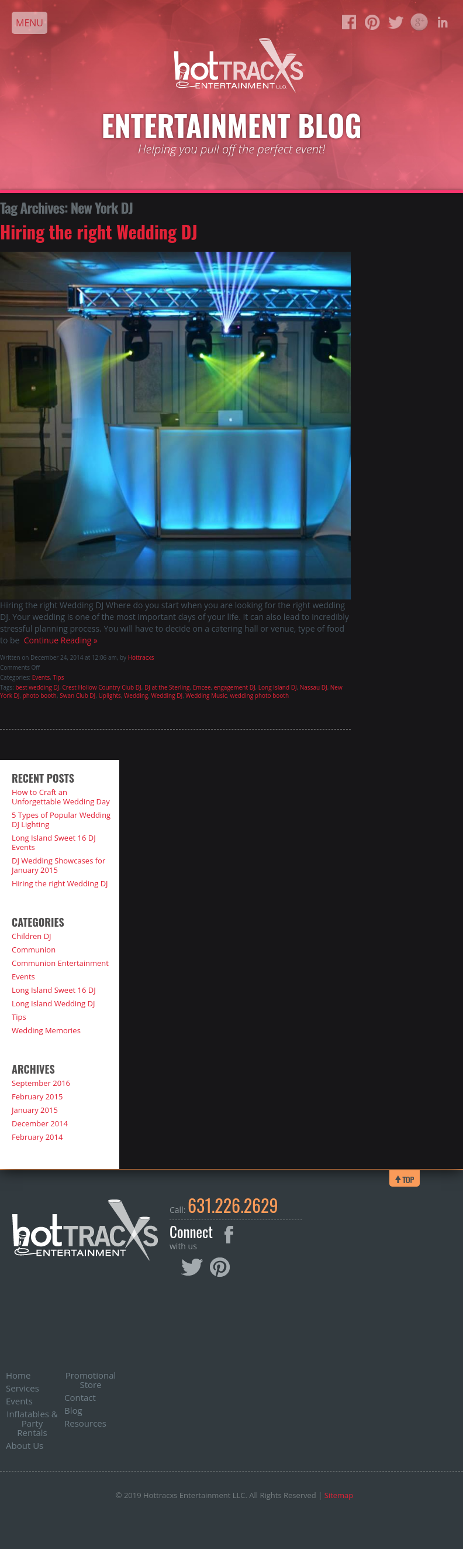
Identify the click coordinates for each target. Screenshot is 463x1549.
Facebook (228, 1234)
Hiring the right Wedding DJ (99, 231)
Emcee (202, 687)
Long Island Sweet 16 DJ (54, 990)
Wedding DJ (166, 695)
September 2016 (41, 1083)
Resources (85, 1423)
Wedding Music (206, 695)
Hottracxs (141, 657)
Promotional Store (90, 1379)
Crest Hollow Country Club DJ (102, 687)
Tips (58, 677)
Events (41, 677)
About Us (24, 1445)
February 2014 (37, 1137)
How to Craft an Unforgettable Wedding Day (61, 797)
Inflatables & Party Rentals (32, 1423)
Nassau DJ (313, 687)
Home (18, 1375)
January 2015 (35, 1110)
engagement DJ (234, 687)
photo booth (40, 695)
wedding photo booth (259, 695)
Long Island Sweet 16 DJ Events (54, 842)
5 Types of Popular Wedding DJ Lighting (61, 820)
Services (22, 1388)
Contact (80, 1397)
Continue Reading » (58, 640)
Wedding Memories (46, 1030)
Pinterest (220, 1267)
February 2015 (37, 1096)
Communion (34, 949)
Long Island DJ (277, 687)
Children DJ (31, 936)
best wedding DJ (37, 687)
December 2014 (40, 1123)
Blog (73, 1410)
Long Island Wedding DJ (53, 1003)
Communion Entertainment (60, 963)
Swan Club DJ (77, 695)
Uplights (110, 695)
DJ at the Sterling (167, 687)
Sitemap (339, 1495)
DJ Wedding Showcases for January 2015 (58, 865)
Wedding (136, 695)
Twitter (192, 1268)
